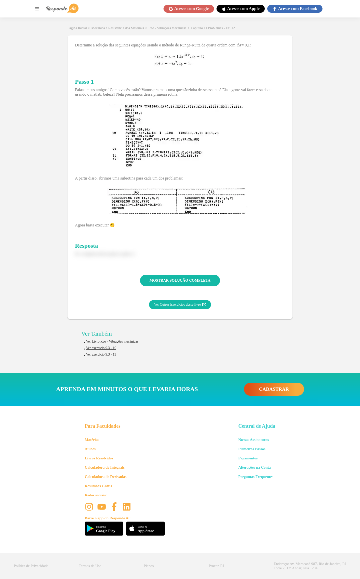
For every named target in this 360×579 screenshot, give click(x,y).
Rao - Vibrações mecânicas (167, 28)
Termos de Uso (90, 566)
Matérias (92, 440)
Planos (149, 566)
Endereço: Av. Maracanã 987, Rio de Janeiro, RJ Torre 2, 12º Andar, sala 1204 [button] (310, 566)
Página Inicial (77, 28)
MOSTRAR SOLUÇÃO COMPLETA (180, 280)
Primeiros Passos (251, 449)
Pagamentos (248, 458)
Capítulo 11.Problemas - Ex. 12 (213, 28)
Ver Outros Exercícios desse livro (180, 305)
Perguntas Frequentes (255, 477)
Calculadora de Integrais (104, 467)
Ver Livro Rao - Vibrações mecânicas (112, 341)
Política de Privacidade (31, 566)
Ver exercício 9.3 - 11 (101, 354)
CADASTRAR (274, 389)
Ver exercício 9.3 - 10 (101, 348)
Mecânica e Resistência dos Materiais (117, 28)
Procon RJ (216, 566)
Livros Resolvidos (99, 458)
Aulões (90, 449)
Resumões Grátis (98, 486)
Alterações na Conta (254, 467)
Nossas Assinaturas (253, 440)
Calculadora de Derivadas (105, 477)
